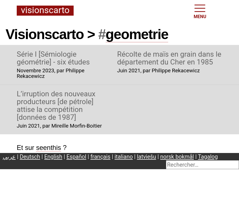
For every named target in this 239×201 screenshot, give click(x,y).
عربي (9, 156)
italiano (124, 156)
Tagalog (208, 156)
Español (76, 156)
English (53, 156)
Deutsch (30, 156)
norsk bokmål (177, 156)
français (100, 156)
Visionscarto (45, 10)
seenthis (48, 147)
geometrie (137, 34)
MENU (200, 11)
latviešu (146, 156)
